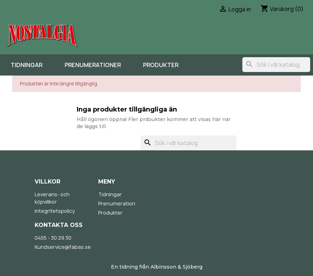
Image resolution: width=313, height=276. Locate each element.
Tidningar (26, 65)
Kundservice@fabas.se (63, 247)
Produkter (160, 65)
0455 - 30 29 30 (53, 237)
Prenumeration (116, 203)
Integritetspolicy (55, 211)
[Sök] (276, 64)
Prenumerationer (93, 65)
